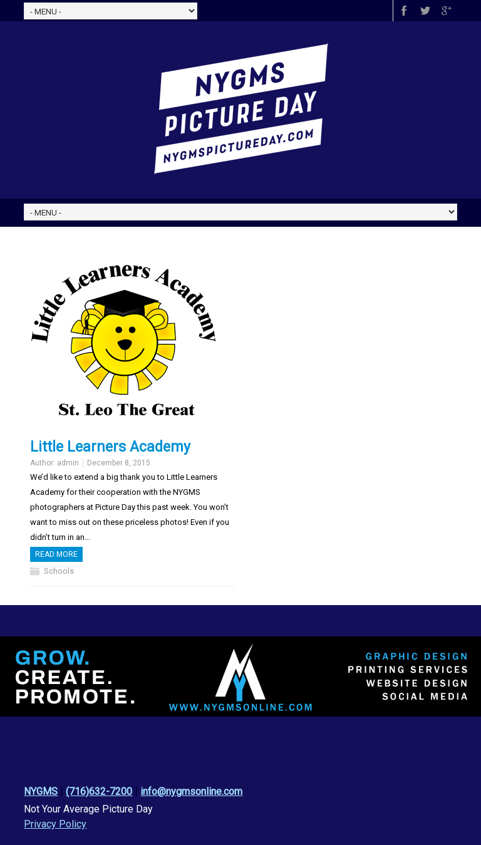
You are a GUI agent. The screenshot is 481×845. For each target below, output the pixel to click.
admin (68, 463)
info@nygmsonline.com (191, 791)
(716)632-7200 (99, 791)
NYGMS (41, 791)
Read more (56, 554)
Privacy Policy (55, 824)
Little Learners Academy (110, 446)
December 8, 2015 (118, 463)
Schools (59, 571)
